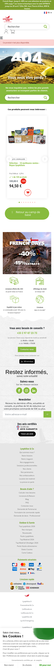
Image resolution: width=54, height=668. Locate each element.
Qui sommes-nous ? (27, 452)
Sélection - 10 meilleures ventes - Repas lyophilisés (24, 164)
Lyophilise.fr (27, 601)
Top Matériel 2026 (27, 539)
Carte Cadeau (27, 553)
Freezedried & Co (27, 605)
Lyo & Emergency (27, 620)
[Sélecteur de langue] (48, 12)
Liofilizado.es (27, 609)
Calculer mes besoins (27, 492)
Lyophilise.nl (27, 627)
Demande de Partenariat (27, 509)
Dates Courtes (27, 549)
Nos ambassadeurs (27, 475)
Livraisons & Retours (27, 496)
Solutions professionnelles (27, 465)
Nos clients (27, 469)
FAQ (27, 502)
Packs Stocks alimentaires (27, 546)
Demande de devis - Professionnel (27, 516)
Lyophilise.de (27, 617)
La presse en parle (27, 482)
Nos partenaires (27, 472)
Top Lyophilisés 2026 (27, 526)
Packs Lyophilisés (27, 536)
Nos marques (27, 529)
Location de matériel (27, 479)
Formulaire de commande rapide (27, 512)
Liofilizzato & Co (27, 613)
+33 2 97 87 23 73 (27, 333)
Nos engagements (27, 462)
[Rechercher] (27, 27)
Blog (27, 499)
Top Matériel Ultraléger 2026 (27, 543)
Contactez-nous (27, 506)
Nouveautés (27, 533)
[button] (9, 159)
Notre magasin (27, 459)
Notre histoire (27, 455)
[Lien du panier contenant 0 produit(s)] (12, 32)
